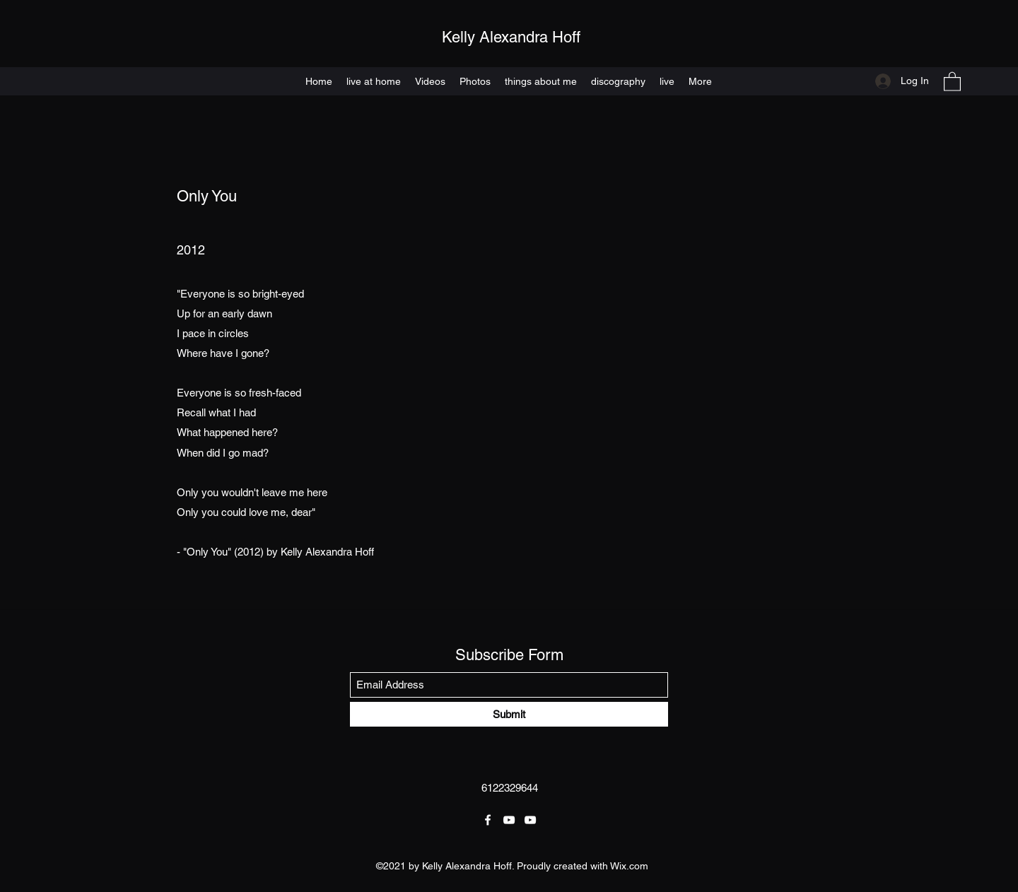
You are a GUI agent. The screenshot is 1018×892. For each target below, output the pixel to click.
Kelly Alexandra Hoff (511, 37)
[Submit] (509, 714)
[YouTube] (509, 820)
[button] (952, 81)
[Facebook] (488, 820)
